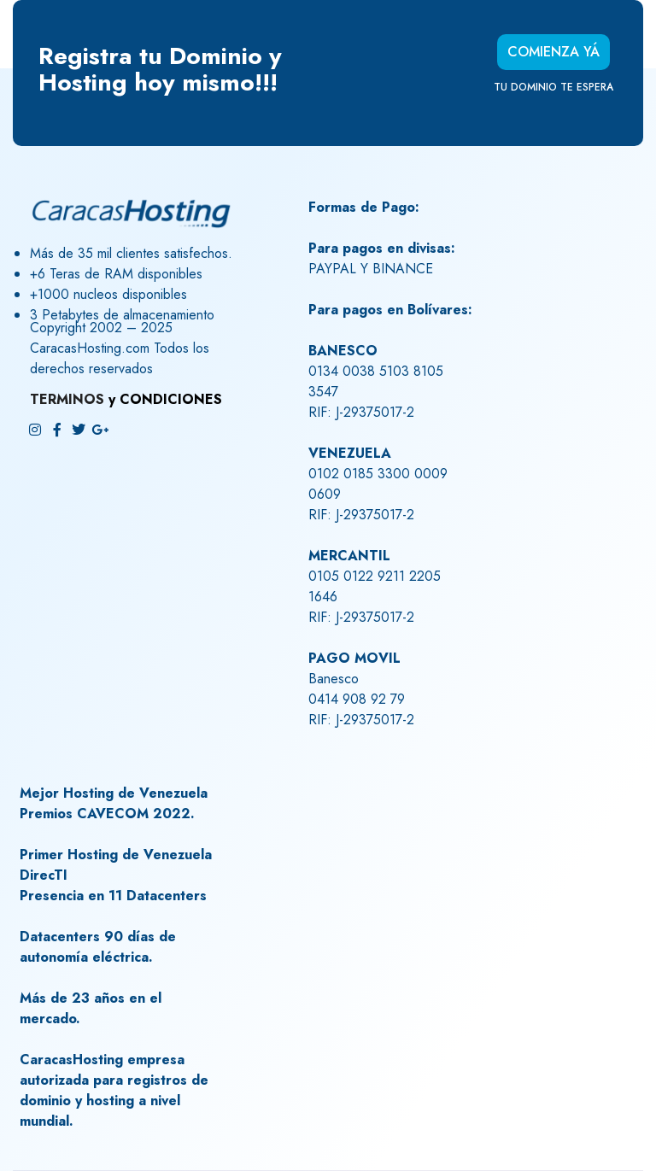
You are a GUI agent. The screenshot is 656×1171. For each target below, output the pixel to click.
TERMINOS (67, 399)
